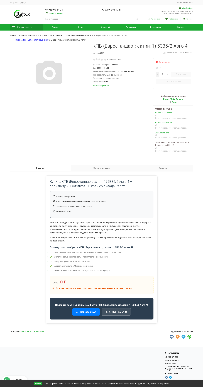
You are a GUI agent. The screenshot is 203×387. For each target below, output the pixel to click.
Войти (179, 3)
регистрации (125, 288)
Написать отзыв (114, 59)
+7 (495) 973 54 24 (116, 312)
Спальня (56, 27)
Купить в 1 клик (173, 81)
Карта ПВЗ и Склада (173, 99)
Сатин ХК (58, 35)
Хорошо (38, 384)
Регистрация (188, 3)
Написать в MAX (86, 312)
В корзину (181, 74)
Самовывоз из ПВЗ (163, 123)
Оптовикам (131, 27)
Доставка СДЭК (162, 132)
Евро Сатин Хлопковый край (77, 35)
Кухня (80, 27)
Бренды (180, 27)
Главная (13, 35)
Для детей (105, 27)
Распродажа (155, 27)
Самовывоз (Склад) (164, 113)
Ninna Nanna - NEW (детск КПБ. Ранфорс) (35, 35)
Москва (23, 3)
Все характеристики (101, 86)
